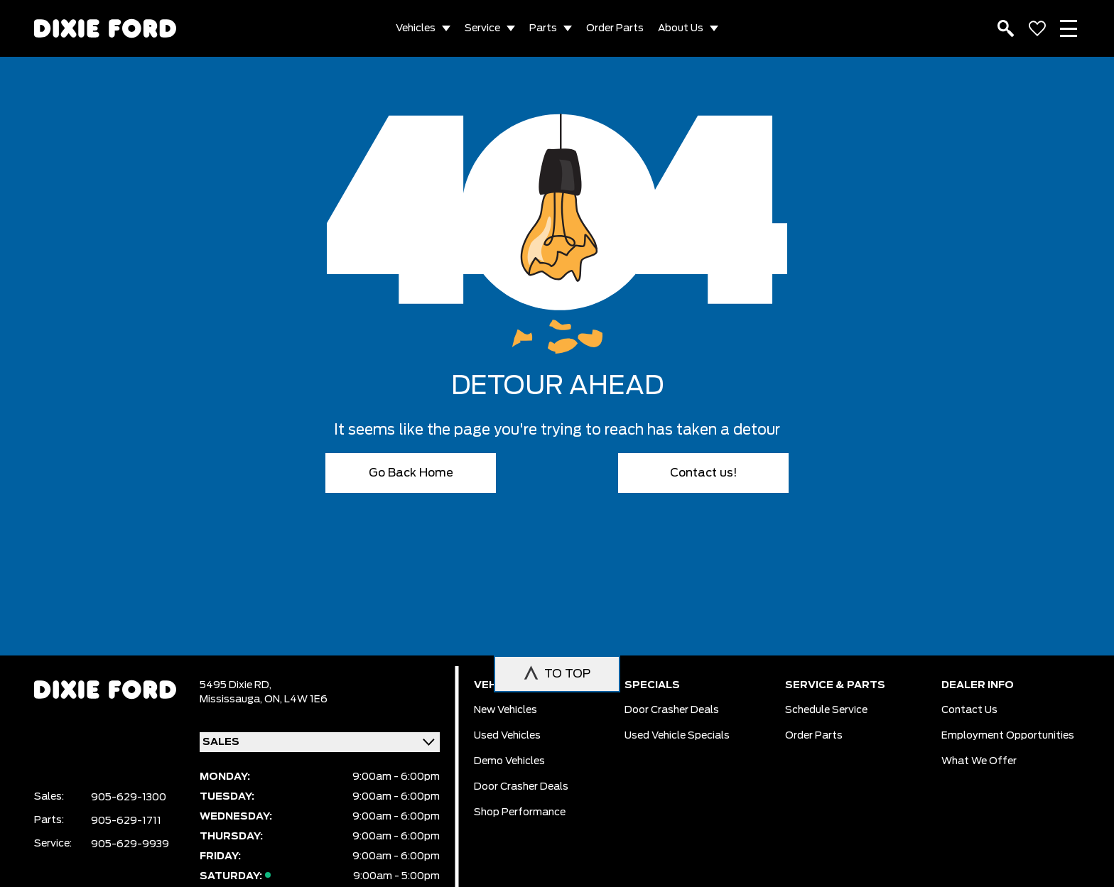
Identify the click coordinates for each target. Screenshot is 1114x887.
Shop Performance (520, 812)
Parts (543, 28)
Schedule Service (826, 710)
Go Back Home (411, 473)
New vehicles (505, 710)
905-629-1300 (128, 797)
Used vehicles (507, 736)
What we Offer (979, 761)
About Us (680, 28)
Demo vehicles (509, 761)
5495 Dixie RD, (235, 685)
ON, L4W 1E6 (296, 699)
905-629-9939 (130, 844)
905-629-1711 (126, 821)
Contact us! (703, 473)
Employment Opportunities (1007, 736)
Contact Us (969, 710)
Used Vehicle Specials (677, 736)
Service (482, 28)
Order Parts (615, 28)
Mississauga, (232, 699)
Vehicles (416, 28)
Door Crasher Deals (521, 787)
